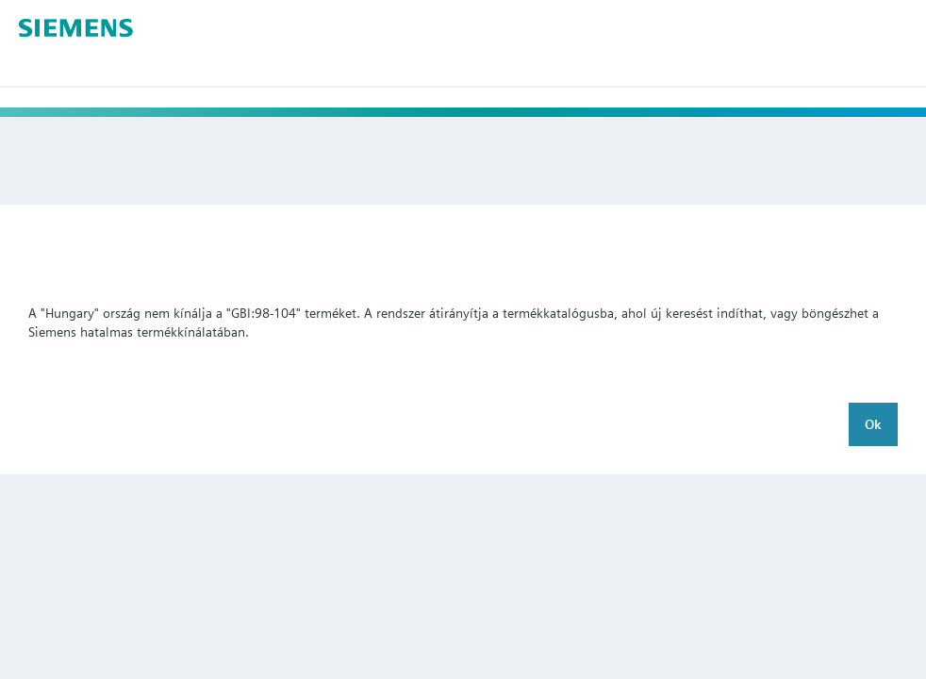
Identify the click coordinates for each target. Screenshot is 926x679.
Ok (873, 424)
